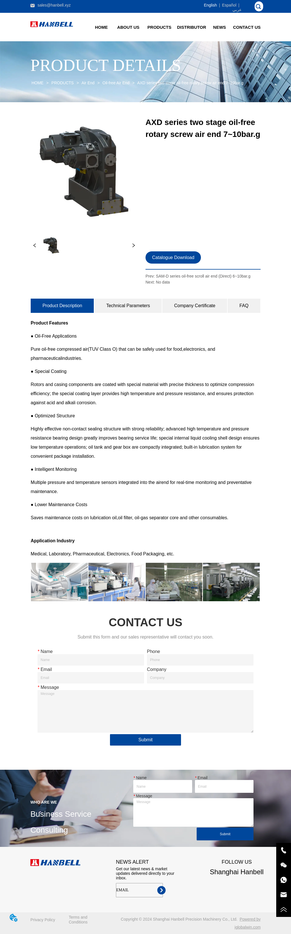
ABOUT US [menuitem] (128, 27)
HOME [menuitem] (101, 27)
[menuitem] (159, 27)
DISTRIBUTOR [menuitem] (191, 27)
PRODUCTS (62, 83)
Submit (145, 739)
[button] (159, 27)
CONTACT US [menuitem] (247, 27)
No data (163, 282)
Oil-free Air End (116, 83)
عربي (237, 9)
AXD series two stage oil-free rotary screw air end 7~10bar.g (190, 83)
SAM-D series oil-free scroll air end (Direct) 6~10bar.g (203, 276)
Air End (88, 83)
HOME (37, 83)
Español (229, 5)
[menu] (174, 27)
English (210, 5)
